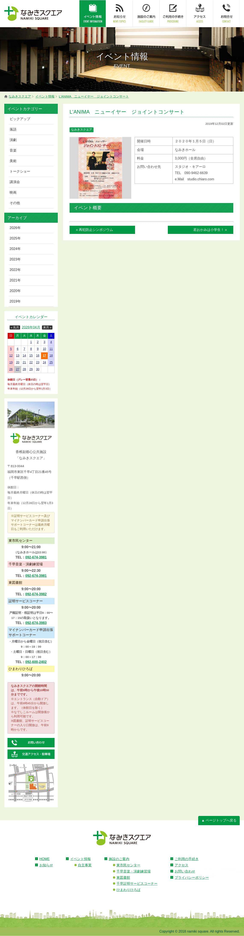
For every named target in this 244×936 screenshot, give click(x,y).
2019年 (15, 301)
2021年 (15, 280)
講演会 (15, 182)
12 (10, 355)
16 (37, 355)
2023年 (15, 259)
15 (31, 355)
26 (10, 369)
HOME (44, 859)
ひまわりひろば (128, 890)
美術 (13, 161)
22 (31, 362)
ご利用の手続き (187, 859)
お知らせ (46, 865)
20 (17, 362)
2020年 (15, 291)
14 (24, 355)
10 (44, 349)
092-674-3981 (36, 557)
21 (24, 362)
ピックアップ (20, 119)
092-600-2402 (36, 662)
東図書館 (123, 877)
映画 (13, 192)
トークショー (20, 171)
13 (17, 355)
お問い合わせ (185, 871)
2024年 (15, 249)
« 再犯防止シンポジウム (94, 230)
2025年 (15, 238)
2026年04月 (31, 327)
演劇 (13, 140)
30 (37, 369)
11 (51, 349)
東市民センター (128, 865)
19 (10, 362)
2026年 (15, 228)
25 (51, 362)
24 (44, 362)
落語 (13, 129)
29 (31, 369)
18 (51, 355)
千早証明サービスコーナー (137, 883)
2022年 (15, 270)
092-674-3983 (36, 623)
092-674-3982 (36, 594)
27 (17, 369)
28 (24, 369)
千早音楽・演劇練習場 (133, 871)
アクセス (181, 865)
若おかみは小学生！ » (210, 230)
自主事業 (85, 865)
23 (37, 362)
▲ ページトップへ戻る (219, 820)
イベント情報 (80, 859)
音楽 (13, 150)
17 (44, 355)
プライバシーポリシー (192, 877)
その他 (15, 203)
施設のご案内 (119, 859)
